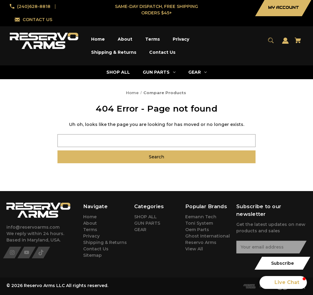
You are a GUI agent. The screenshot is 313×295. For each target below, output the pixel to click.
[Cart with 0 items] (298, 43)
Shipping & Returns (105, 242)
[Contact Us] (162, 52)
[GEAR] (197, 72)
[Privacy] (181, 39)
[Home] (98, 39)
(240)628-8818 (33, 6)
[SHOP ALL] (118, 72)
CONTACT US (37, 19)
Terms (90, 229)
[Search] (270, 43)
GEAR (140, 229)
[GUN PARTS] (159, 72)
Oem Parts (197, 229)
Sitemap (92, 255)
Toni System (199, 223)
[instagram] (12, 252)
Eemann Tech (200, 216)
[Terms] (152, 39)
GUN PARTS (147, 223)
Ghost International (207, 236)
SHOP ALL (145, 216)
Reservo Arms (200, 242)
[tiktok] (41, 252)
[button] (283, 282)
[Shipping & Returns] (114, 52)
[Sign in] (285, 43)
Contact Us (96, 249)
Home (90, 216)
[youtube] (26, 252)
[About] (125, 39)
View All (194, 249)
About (90, 223)
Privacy (91, 236)
